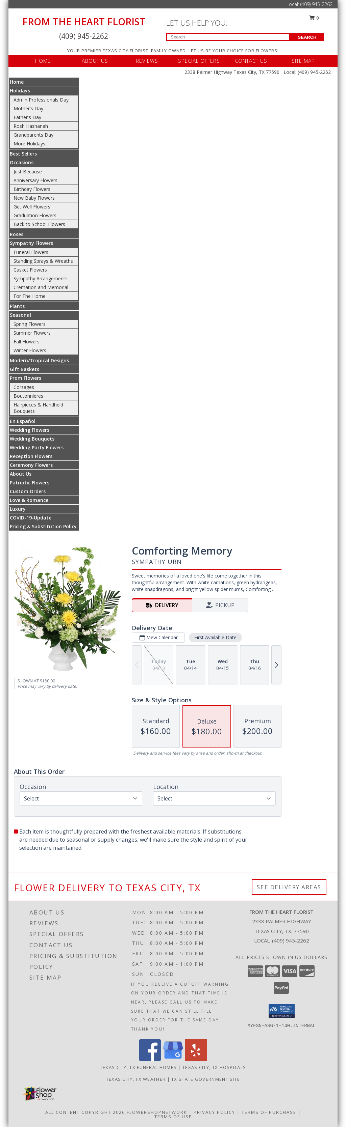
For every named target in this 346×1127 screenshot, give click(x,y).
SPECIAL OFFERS (199, 60)
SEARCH (307, 37)
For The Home (30, 296)
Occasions (21, 162)
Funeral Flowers (31, 252)
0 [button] (314, 18)
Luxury (18, 509)
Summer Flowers (32, 333)
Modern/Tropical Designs (39, 360)
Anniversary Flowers (35, 180)
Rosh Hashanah (31, 126)
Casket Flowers (30, 269)
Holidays (20, 90)
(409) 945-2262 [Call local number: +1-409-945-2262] (290, 940)
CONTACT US (251, 60)
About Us (20, 474)
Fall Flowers (27, 341)
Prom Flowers (25, 378)
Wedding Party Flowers (37, 447)
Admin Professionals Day (41, 99)
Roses (16, 234)
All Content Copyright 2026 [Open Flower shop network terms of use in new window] (85, 1112)
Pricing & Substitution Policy (43, 526)
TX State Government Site (205, 1079)
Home (17, 82)
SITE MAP (303, 60)
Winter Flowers (30, 350)
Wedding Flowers (29, 430)
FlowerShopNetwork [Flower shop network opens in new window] (157, 1112)
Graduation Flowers (35, 215)
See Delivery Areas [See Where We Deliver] (289, 887)
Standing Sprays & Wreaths (43, 261)
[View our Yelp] (196, 1059)
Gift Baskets (24, 369)
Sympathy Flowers (31, 243)
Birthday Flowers (32, 189)
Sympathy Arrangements (41, 278)
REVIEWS (147, 60)
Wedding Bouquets (32, 438)
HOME (43, 60)
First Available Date (215, 637)
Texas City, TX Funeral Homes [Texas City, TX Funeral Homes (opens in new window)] (138, 1067)
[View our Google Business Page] (173, 1059)
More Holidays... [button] (31, 143)
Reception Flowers (31, 456)
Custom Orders (28, 491)
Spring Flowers (30, 324)
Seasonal (20, 315)
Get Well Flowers (32, 206)
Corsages (24, 387)
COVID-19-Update (30, 517)
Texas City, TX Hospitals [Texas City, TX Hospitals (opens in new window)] (214, 1067)
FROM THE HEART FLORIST (83, 21)
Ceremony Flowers (31, 465)
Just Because (28, 171)
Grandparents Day (33, 135)
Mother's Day (28, 108)
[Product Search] (228, 37)
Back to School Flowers (39, 224)
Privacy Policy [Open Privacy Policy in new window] (214, 1112)
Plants (17, 306)
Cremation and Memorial (41, 287)
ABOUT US (95, 60)
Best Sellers (23, 153)
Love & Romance (29, 500)
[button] (282, 1011)
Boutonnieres (28, 396)
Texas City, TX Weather (136, 1079)
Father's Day (27, 117)
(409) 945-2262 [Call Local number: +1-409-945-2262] (316, 4)
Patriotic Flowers (29, 482)
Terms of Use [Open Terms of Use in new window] (173, 1117)
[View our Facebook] (150, 1059)
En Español (22, 421)
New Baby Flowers (34, 198)
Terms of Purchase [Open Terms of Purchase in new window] (269, 1112)
